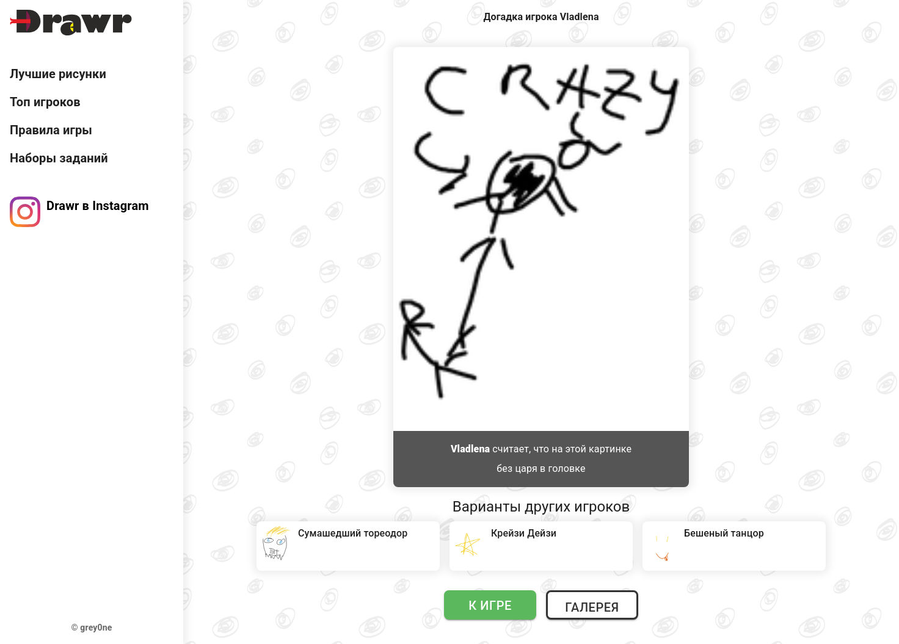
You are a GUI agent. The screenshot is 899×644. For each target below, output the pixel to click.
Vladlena (470, 449)
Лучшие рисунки (58, 74)
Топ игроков (45, 102)
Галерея (592, 607)
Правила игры (51, 130)
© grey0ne (91, 627)
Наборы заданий (59, 158)
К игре (490, 605)
